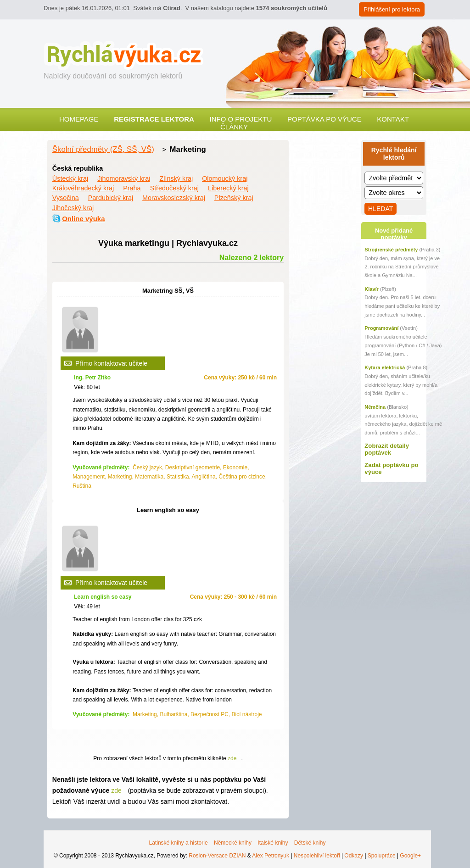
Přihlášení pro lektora (392, 9)
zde (232, 758)
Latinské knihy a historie (178, 843)
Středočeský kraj (174, 188)
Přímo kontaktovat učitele (111, 363)
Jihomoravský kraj (123, 178)
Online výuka (83, 219)
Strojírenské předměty (391, 249)
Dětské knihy (310, 843)
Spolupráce (382, 855)
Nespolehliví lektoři (317, 855)
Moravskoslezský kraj (173, 197)
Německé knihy (233, 843)
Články (234, 127)
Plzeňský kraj (233, 197)
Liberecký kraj (228, 188)
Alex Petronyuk (270, 855)
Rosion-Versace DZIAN (217, 855)
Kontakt (393, 119)
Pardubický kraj (110, 197)
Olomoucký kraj (224, 178)
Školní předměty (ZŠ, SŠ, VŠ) (103, 149)
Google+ (410, 855)
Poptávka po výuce (324, 119)
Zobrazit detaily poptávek (386, 449)
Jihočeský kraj (73, 207)
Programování (381, 328)
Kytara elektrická (384, 367)
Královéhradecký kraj (83, 188)
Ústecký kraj (70, 178)
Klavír (371, 289)
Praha (131, 188)
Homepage (79, 119)
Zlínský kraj (176, 178)
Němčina (375, 407)
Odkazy (353, 855)
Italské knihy (272, 843)
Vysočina (65, 197)
